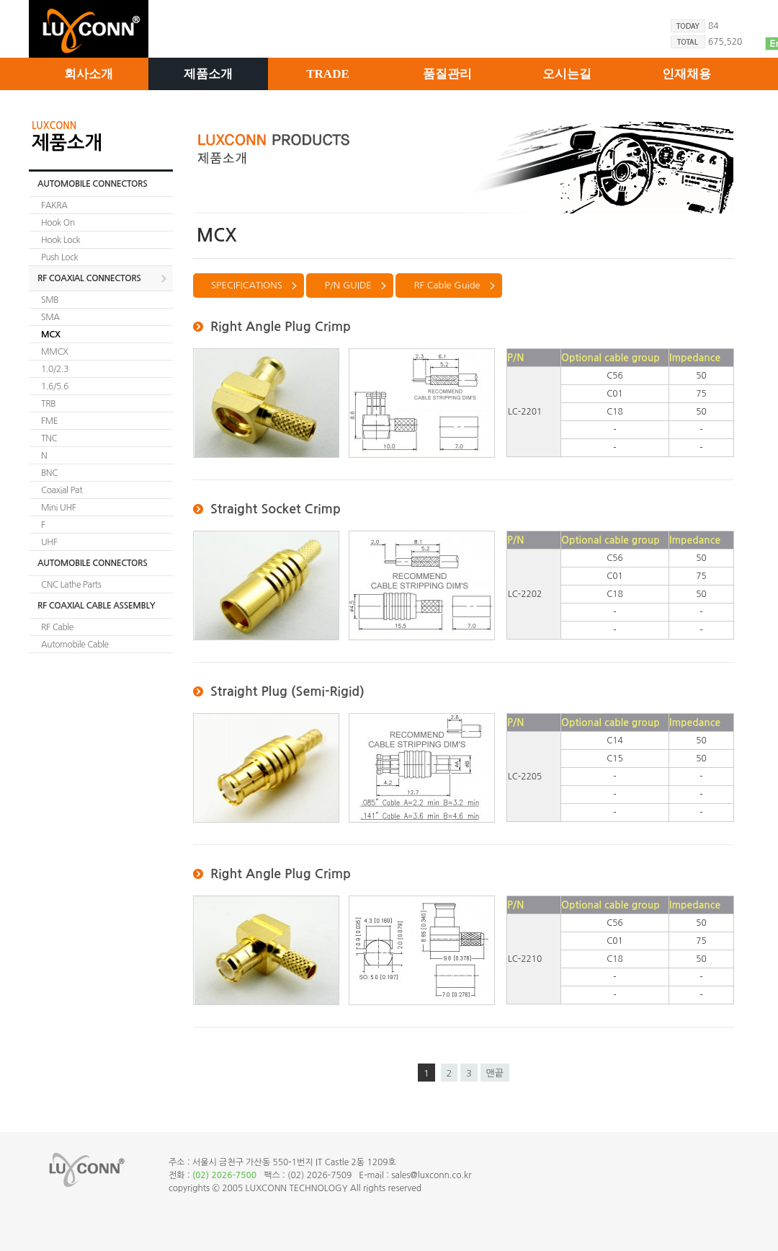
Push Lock (59, 257)
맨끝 (495, 1073)
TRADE (327, 74)
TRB (48, 403)
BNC (49, 473)
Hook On (58, 222)
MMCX (54, 352)
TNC (49, 438)
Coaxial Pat (61, 490)
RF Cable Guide (446, 285)
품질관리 (447, 74)
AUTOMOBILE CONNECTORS (92, 184)
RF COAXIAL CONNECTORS (88, 278)
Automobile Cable (75, 644)
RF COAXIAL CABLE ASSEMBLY (96, 605)
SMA (50, 317)
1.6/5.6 (54, 386)
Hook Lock (60, 240)
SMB (49, 300)
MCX (50, 334)
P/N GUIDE (347, 285)
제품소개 (208, 74)
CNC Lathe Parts (71, 584)
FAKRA (54, 205)
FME (49, 421)
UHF (49, 542)
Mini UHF (58, 507)
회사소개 (88, 74)
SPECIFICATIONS (246, 285)
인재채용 (686, 74)
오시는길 (566, 74)
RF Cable (57, 627)
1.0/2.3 (54, 369)
